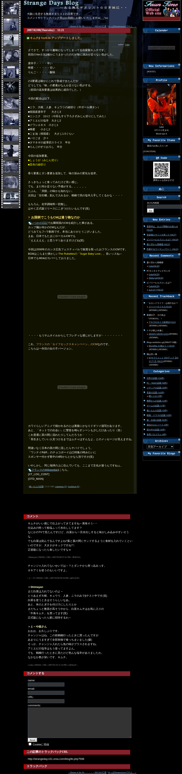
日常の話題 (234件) (155, 378)
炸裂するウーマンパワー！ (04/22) (162, 249)
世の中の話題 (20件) (156, 429)
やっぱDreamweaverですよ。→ (122, 26)
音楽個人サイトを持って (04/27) (161, 235)
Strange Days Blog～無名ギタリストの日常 (76, 4)
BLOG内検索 (153, 203)
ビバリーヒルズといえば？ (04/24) (162, 239)
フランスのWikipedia (43, 469)
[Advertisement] (53, 504)
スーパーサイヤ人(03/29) (160, 307)
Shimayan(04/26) (156, 278)
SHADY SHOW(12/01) (159, 334)
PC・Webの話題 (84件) (157, 383)
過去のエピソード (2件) (157, 425)
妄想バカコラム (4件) (156, 434)
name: (31, 680)
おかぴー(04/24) (156, 290)
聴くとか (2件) (155, 396)
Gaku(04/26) (154, 266)
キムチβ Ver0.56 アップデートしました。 (56, 38)
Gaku (127, 44)
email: (31, 688)
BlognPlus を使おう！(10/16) (162, 346)
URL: (31, 697)
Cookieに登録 (41, 744)
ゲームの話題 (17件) (156, 406)
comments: (34, 705)
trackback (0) (73, 486)
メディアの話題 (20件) (157, 388)
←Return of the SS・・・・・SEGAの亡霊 (87, 26)
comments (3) (61, 486)
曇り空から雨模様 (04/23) (158, 244)
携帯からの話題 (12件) (157, 401)
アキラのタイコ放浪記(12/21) (162, 322)
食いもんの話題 (36, 486)
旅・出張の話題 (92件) (157, 420)
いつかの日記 (39, 222)
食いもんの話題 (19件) (157, 410)
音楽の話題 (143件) (155, 392)
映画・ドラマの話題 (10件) (159, 415)
